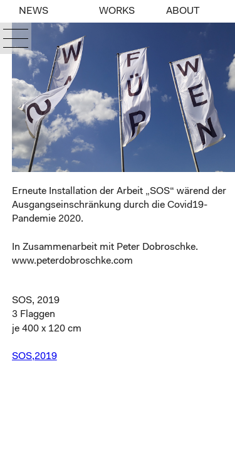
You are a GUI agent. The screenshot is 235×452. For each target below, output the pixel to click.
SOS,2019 (34, 357)
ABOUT (182, 11)
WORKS (117, 11)
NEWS (33, 11)
